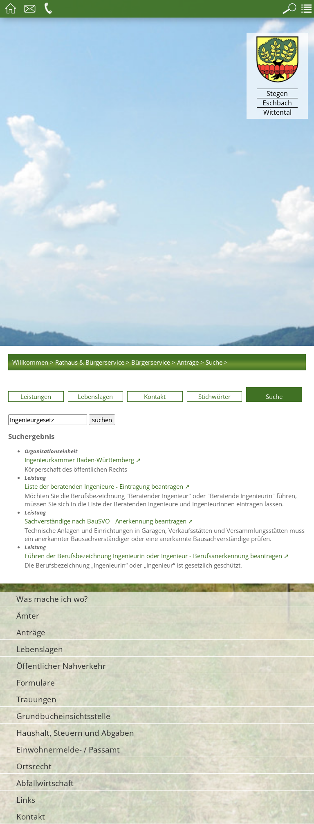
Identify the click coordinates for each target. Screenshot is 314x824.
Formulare (35, 682)
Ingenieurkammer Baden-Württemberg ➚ (83, 460)
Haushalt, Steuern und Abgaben (75, 733)
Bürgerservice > (153, 362)
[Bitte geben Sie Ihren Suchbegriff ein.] (47, 419)
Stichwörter (214, 396)
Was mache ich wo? (51, 599)
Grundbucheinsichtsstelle (63, 716)
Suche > (217, 362)
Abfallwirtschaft (45, 783)
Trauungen (36, 699)
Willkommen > (33, 362)
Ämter (27, 615)
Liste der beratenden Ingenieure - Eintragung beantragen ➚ (107, 486)
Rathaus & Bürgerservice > (92, 362)
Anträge (30, 632)
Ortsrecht (34, 766)
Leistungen (35, 396)
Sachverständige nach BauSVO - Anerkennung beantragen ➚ (109, 521)
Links (25, 800)
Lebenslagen (95, 396)
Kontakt (155, 396)
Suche (274, 396)
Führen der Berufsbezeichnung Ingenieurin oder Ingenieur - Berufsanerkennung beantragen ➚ (157, 556)
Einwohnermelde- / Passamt (68, 749)
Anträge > (190, 362)
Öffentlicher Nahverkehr (61, 666)
